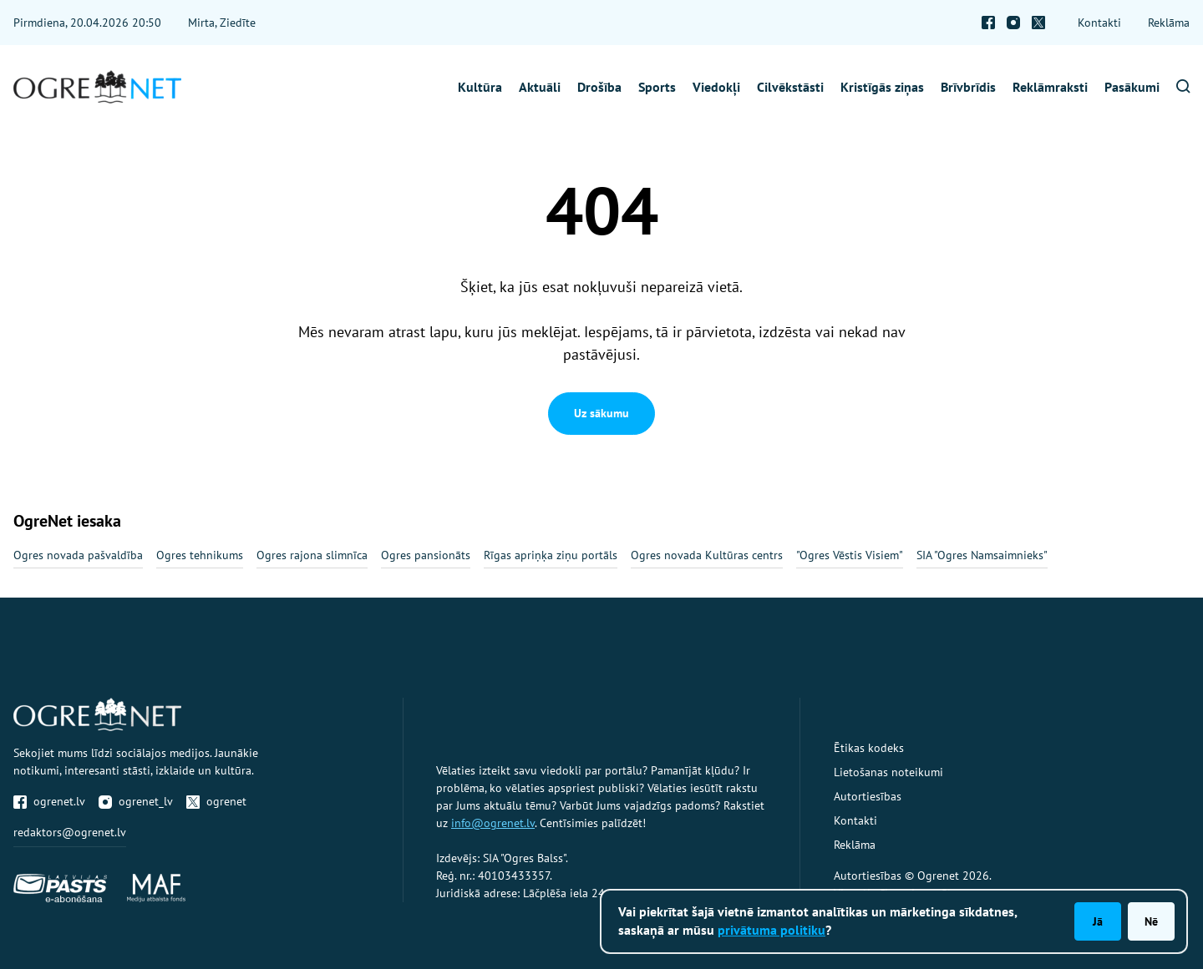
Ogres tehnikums (199, 555)
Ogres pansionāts (425, 555)
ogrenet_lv (136, 801)
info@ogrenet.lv (493, 822)
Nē (1151, 921)
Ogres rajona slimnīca (312, 555)
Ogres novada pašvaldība (78, 555)
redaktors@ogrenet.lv (69, 832)
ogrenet (216, 801)
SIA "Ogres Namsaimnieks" (982, 555)
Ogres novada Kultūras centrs (707, 555)
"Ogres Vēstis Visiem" (849, 555)
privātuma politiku (771, 929)
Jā (1098, 921)
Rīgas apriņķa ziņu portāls (550, 555)
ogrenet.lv (49, 801)
